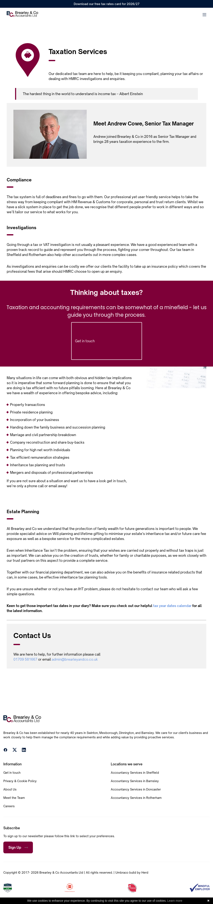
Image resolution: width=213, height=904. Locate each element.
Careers (9, 806)
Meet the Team (14, 797)
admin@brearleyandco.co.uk (75, 659)
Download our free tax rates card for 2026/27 (106, 4)
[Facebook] (5, 751)
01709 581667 (25, 659)
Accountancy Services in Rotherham (136, 797)
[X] (15, 751)
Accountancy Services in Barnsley (135, 781)
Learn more (174, 900)
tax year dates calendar (172, 606)
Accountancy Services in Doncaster (136, 789)
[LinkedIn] (24, 751)
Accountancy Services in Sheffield (135, 772)
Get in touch (106, 341)
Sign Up (18, 847)
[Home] (22, 14)
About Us (10, 789)
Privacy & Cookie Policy (20, 781)
